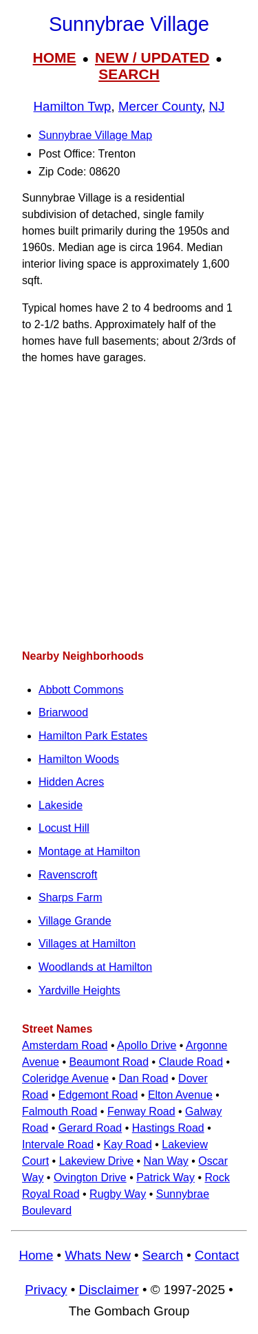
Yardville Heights (79, 990)
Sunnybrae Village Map (95, 135)
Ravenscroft (68, 875)
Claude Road (191, 1062)
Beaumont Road (109, 1062)
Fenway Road (141, 1111)
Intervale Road (58, 1144)
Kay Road (128, 1144)
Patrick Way (165, 1177)
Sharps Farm (70, 897)
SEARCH (129, 74)
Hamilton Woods (79, 759)
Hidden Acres (71, 782)
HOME (54, 57)
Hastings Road (168, 1128)
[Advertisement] (129, 507)
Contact (217, 1255)
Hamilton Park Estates (93, 736)
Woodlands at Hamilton (95, 967)
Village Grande (75, 921)
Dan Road (144, 1078)
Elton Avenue (180, 1095)
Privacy (46, 1289)
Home (36, 1255)
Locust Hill (64, 828)
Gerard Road (90, 1128)
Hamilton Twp (72, 106)
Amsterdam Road (65, 1045)
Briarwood (63, 712)
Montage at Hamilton (89, 851)
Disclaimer (108, 1289)
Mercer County (160, 106)
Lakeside (61, 805)
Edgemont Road (98, 1095)
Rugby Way (117, 1194)
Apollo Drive (146, 1045)
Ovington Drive (90, 1177)
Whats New (98, 1255)
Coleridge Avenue (65, 1078)
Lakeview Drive (96, 1161)
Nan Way (166, 1161)
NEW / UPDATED (152, 57)
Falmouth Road (59, 1111)
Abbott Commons (81, 690)
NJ (217, 106)
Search (162, 1255)
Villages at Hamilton (87, 943)
